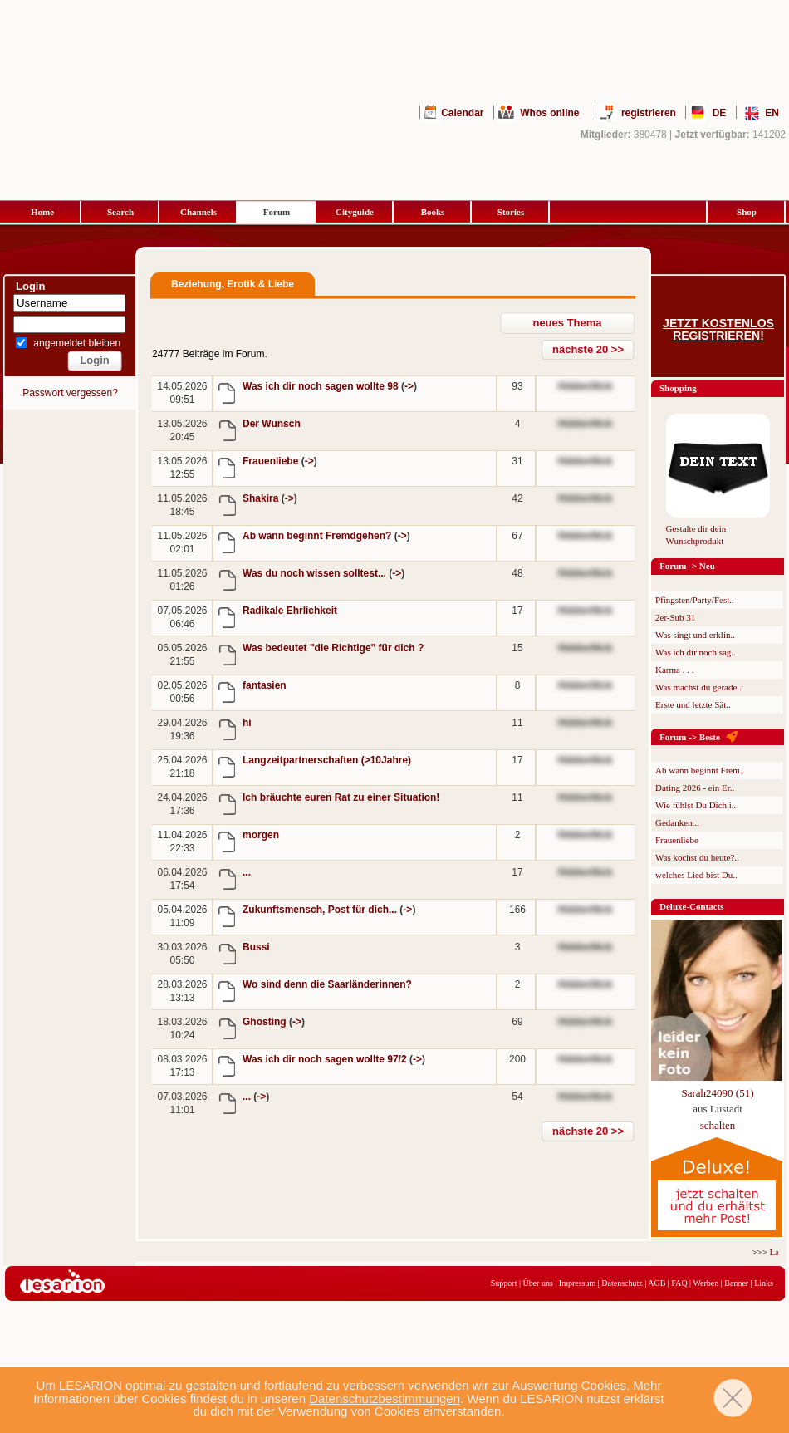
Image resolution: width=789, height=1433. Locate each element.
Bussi (256, 947)
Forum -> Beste (689, 737)
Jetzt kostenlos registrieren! (718, 330)
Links (763, 1283)
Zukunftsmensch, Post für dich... (321, 909)
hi (247, 723)
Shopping (678, 388)
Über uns (537, 1283)
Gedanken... (677, 822)
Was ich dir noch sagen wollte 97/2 (326, 1059)
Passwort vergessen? (70, 393)
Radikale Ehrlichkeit (290, 610)
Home (42, 212)
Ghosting (266, 1022)
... (247, 872)
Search (120, 212)
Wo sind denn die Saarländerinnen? (327, 984)
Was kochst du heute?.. (697, 857)
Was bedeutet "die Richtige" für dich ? (333, 648)
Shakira (262, 498)
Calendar (462, 113)
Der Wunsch (272, 423)
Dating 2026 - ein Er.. (694, 788)
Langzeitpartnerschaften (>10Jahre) (327, 760)
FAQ (679, 1283)
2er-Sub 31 (675, 617)
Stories (510, 212)
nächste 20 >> (588, 349)
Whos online (549, 113)
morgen (261, 835)
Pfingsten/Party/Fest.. (694, 600)
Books (433, 212)
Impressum (577, 1283)
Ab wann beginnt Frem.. (699, 770)
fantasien (265, 685)
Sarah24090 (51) (717, 1093)
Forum (276, 212)
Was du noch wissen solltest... (316, 573)
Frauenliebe (272, 461)
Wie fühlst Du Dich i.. (695, 805)
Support (504, 1283)
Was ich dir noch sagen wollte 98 (322, 386)
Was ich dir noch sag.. (695, 652)
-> (409, 386)
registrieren (648, 113)
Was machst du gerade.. (698, 687)
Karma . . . (674, 670)
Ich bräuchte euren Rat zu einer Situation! (341, 797)
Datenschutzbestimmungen (384, 1398)
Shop (747, 212)
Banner (736, 1283)
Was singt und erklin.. (695, 635)
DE (720, 113)
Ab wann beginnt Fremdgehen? (318, 536)
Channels (198, 212)
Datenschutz (621, 1283)
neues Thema (566, 323)
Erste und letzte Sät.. (693, 704)
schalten (718, 1125)
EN (772, 113)
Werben (705, 1283)
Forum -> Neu (687, 566)
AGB (656, 1283)
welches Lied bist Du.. (696, 875)
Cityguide (355, 212)
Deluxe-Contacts (691, 906)
